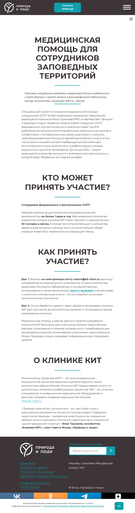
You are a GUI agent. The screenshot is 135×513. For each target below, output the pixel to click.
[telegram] (84, 496)
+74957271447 (29, 487)
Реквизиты (27, 463)
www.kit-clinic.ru (31, 400)
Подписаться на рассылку (86, 444)
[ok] (51, 496)
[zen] (118, 496)
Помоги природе (67, 7)
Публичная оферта (33, 467)
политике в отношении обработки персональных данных (74, 506)
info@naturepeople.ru (35, 483)
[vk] (17, 496)
